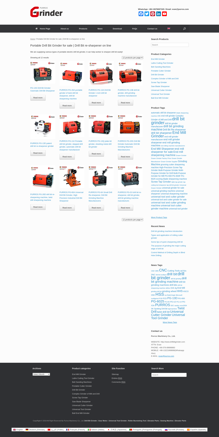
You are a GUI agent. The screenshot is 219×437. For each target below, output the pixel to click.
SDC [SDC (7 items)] (172, 305)
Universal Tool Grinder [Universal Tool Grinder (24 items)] (168, 316)
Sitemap (115, 374)
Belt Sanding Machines (161, 67)
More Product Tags (159, 217)
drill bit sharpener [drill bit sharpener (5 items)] (161, 132)
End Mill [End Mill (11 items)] (181, 288)
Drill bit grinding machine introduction (166, 231)
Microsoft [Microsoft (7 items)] (179, 295)
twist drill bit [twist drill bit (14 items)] (163, 312)
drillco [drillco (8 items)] (168, 288)
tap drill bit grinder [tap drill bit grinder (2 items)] (173, 185)
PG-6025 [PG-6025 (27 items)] (157, 301)
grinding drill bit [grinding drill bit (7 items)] (156, 291)
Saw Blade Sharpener (160, 86)
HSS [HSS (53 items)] (159, 294)
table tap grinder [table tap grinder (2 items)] (177, 182)
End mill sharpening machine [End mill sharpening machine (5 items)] (167, 153)
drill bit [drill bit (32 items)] (172, 274)
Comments (118, 382)
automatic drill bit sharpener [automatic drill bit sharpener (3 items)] (163, 113)
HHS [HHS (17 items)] (180, 291)
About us (64, 29)
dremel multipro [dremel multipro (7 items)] (161, 275)
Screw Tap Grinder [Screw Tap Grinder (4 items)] (161, 181)
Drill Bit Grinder (157, 75)
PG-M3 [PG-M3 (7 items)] (167, 302)
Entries (117, 378)
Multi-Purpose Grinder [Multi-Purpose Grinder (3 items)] (168, 170)
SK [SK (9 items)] (152, 309)
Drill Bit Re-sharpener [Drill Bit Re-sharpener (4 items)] (174, 129)
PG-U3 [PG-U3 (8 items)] (179, 302)
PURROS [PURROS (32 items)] (162, 305)
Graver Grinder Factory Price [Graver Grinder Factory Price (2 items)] (161, 158)
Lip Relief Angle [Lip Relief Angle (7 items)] (170, 295)
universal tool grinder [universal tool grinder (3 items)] (178, 209)
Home (32, 39)
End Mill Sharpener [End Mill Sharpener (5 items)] (162, 148)
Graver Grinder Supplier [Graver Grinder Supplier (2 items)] (169, 161)
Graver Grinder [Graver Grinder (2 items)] (181, 155)
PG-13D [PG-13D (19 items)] (172, 298)
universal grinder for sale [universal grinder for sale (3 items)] (173, 188)
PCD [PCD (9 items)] (165, 298)
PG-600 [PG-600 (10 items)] (181, 298)
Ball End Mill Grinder (160, 98)
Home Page (42, 29)
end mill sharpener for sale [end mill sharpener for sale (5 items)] (167, 150)
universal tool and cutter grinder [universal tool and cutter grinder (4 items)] (168, 196)
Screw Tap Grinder (159, 82)
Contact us (152, 29)
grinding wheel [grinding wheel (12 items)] (169, 291)
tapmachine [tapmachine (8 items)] (172, 309)
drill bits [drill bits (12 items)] (173, 285)
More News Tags (170, 322)
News (100, 29)
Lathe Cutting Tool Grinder (162, 63)
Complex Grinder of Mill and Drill (165, 78)
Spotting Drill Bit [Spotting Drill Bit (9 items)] (161, 309)
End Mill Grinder (158, 59)
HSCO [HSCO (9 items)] (186, 291)
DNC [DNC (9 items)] (153, 275)
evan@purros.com (166, 356)
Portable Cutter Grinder (161, 71)
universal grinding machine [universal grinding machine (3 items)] (163, 191)
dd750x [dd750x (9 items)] (183, 271)
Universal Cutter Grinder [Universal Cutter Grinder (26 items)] (167, 313)
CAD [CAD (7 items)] (152, 271)
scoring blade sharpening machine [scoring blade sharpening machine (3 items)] (171, 179)
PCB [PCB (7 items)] (160, 298)
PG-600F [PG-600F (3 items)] (176, 176)
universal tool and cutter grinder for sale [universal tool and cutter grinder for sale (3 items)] (169, 200)
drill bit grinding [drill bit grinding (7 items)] (176, 279)
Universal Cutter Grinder (161, 90)
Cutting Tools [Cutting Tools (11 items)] (174, 271)
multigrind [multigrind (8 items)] (155, 298)
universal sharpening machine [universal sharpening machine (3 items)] (174, 194)
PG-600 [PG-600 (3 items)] (168, 176)
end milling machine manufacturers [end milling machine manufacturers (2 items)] (173, 146)
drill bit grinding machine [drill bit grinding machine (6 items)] (167, 128)
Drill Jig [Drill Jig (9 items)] (174, 288)
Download (117, 29)
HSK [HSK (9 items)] (153, 295)
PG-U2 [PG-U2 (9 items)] (173, 302)
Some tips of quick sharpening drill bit (167, 242)
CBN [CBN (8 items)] (157, 271)
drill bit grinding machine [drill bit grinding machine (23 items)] (169, 279)
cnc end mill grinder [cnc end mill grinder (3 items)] (166, 116)
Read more (38, 98)
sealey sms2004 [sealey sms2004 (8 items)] (180, 305)
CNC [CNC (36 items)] (163, 270)
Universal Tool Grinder (160, 94)
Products (83, 29)
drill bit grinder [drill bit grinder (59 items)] (167, 275)
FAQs (134, 29)
